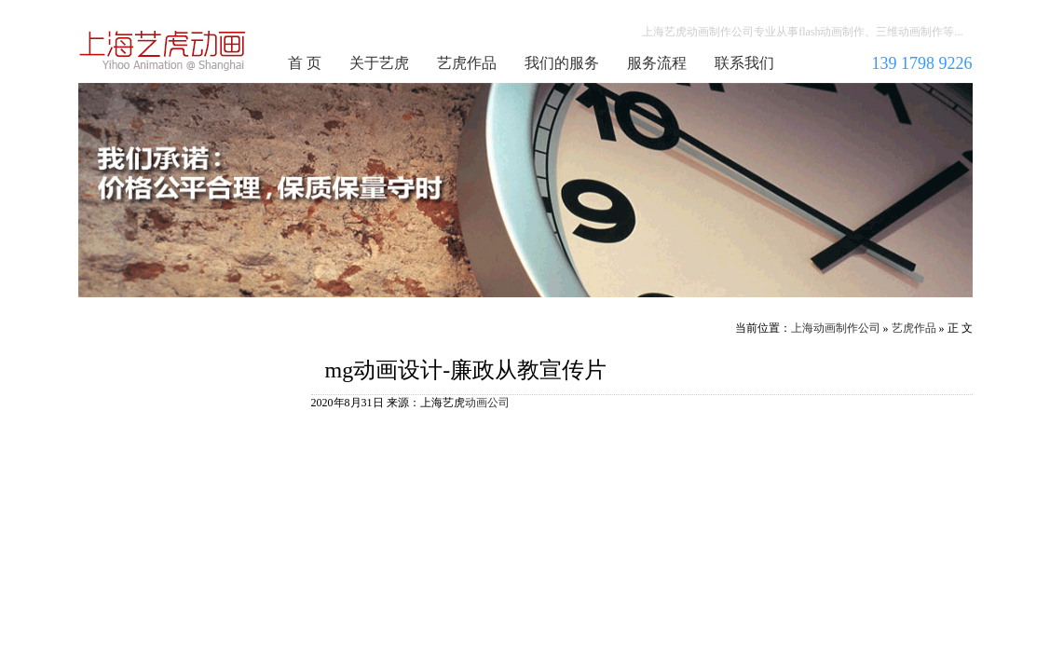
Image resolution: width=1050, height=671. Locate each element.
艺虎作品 (467, 63)
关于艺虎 (379, 63)
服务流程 (657, 63)
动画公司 (487, 402)
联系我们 (744, 63)
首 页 (304, 63)
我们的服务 (562, 63)
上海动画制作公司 (163, 50)
